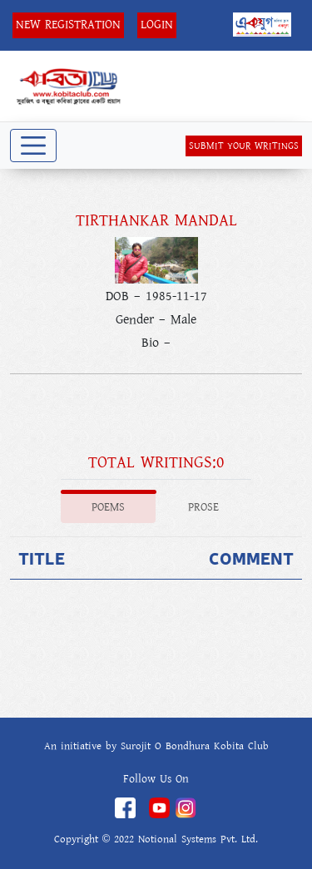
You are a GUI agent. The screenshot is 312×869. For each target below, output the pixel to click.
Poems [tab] (108, 507)
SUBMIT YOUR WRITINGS (244, 146)
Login (157, 24)
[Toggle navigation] (33, 145)
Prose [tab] (203, 507)
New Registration (68, 24)
